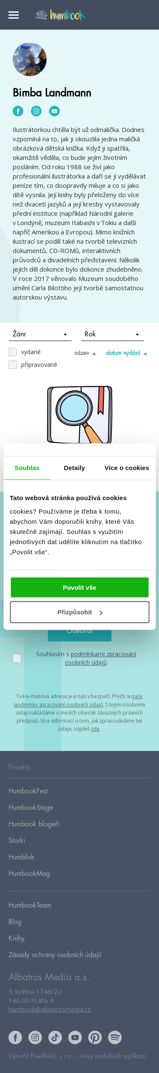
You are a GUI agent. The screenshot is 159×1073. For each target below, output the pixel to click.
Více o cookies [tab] (126, 467)
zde (95, 728)
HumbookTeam (29, 905)
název (86, 353)
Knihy (16, 938)
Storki (16, 840)
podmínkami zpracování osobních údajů (100, 658)
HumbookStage (30, 807)
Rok (112, 334)
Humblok (21, 857)
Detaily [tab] (74, 467)
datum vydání (128, 353)
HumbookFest (27, 791)
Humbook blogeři (33, 824)
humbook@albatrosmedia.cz (49, 1009)
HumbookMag (29, 873)
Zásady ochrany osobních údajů (54, 955)
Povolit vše (79, 587)
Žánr (40, 334)
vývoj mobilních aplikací (112, 1056)
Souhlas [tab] (26, 467)
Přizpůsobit (79, 612)
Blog (15, 922)
